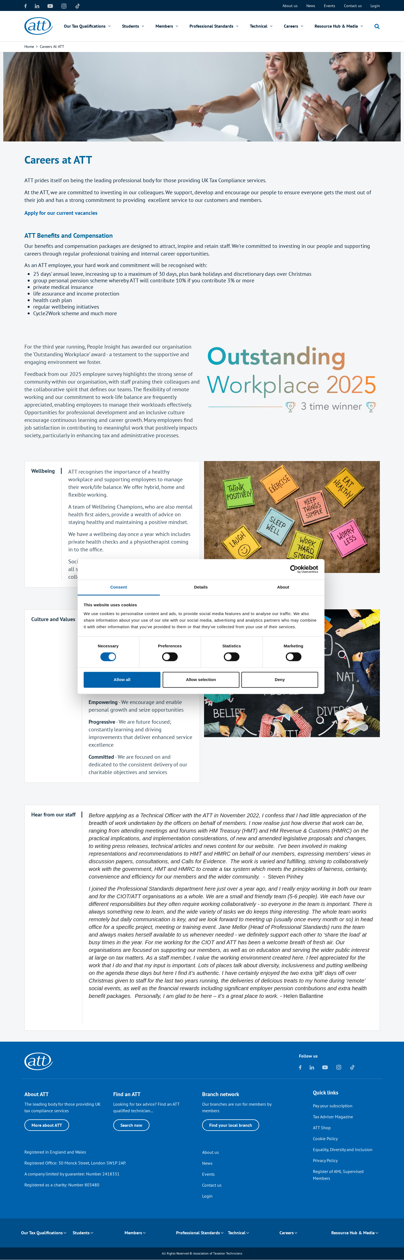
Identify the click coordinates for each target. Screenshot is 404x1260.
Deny (281, 683)
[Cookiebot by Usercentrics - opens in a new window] (295, 573)
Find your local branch (230, 1125)
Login (375, 5)
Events (329, 5)
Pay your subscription (332, 1105)
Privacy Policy (325, 1160)
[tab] (43, 471)
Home (29, 46)
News (310, 5)
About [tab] (284, 590)
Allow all (123, 683)
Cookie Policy (325, 1138)
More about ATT (47, 1125)
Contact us (353, 5)
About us (290, 5)
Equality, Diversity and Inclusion (342, 1149)
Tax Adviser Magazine (333, 1116)
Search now (131, 1125)
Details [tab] (202, 590)
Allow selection (202, 683)
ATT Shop (322, 1127)
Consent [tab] (119, 590)
